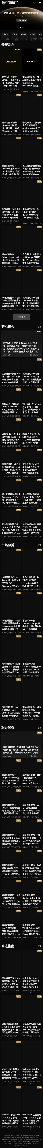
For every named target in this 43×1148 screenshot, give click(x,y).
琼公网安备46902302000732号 (32, 1139)
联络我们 (25, 1145)
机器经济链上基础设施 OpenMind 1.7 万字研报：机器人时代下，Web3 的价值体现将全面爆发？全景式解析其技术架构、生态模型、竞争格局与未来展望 (11, 468)
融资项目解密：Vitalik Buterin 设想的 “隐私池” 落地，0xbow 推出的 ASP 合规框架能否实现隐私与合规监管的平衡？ (31, 929)
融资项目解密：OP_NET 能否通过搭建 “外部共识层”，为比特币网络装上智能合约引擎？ (11, 809)
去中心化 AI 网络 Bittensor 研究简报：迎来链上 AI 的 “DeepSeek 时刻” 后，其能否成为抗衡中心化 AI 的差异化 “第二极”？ (11, 127)
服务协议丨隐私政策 (32, 1143)
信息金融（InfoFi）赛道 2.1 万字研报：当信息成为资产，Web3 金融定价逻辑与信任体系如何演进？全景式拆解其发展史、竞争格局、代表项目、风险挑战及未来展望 (31, 468)
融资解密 (7, 728)
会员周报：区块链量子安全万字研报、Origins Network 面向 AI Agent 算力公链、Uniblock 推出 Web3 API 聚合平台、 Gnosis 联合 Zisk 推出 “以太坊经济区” (31, 127)
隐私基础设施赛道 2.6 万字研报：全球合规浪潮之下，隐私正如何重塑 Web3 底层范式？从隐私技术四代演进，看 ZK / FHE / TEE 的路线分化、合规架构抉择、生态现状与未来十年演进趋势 (31, 498)
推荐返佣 (16, 1143)
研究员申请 (8, 1141)
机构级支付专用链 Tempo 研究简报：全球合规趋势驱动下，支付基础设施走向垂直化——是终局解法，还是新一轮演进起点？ (31, 302)
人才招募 (22, 1143)
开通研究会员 (21, 20)
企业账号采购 (26, 1141)
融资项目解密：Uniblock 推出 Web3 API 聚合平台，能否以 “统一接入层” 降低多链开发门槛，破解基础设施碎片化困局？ (11, 170)
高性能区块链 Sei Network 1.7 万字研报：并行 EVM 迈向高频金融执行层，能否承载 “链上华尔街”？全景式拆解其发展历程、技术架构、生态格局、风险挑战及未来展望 (11, 528)
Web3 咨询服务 (8, 1143)
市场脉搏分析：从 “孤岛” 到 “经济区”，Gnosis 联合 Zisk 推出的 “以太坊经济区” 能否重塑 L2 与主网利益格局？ (31, 213)
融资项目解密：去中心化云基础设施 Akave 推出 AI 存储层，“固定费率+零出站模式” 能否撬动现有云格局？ (31, 809)
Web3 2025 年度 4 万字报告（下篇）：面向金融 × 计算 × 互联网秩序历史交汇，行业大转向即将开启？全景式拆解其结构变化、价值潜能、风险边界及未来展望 (11, 1073)
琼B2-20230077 (6, 1139)
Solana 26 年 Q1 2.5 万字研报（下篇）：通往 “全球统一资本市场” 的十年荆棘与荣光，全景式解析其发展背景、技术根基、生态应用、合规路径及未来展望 (31, 408)
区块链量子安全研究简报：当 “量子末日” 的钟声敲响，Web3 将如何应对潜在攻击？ (31, 170)
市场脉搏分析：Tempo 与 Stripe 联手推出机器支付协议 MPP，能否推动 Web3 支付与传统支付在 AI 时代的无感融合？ (31, 625)
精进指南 (7, 946)
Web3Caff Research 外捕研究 (25, 1135)
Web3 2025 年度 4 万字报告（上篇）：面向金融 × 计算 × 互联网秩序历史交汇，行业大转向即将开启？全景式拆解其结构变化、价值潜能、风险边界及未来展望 (31, 1073)
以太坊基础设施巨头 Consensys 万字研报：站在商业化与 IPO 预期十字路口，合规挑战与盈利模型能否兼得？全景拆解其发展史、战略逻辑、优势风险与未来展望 (11, 498)
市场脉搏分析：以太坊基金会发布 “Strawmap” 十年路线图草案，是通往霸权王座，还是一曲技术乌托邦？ (31, 711)
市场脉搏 (7, 545)
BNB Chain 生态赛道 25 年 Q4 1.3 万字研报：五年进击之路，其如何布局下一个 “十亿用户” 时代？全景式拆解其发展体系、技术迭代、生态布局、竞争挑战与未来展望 (31, 1119)
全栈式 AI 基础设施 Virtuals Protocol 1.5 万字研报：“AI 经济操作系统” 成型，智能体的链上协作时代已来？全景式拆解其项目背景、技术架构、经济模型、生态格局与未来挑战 (11, 408)
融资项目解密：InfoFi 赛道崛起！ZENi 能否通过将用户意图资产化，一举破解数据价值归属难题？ (11, 929)
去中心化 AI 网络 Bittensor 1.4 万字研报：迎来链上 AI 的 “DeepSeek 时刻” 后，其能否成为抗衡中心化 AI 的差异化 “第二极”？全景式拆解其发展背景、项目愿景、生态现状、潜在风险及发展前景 (11, 81)
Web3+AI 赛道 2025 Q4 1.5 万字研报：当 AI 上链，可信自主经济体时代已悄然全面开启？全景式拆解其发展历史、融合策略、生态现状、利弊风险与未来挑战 (11, 1119)
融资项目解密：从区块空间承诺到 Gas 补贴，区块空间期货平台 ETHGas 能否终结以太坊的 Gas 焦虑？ (31, 869)
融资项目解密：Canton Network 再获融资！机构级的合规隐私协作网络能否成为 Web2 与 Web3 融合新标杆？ (31, 899)
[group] (5, 36)
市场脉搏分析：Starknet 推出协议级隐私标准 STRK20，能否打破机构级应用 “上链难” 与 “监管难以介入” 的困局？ (31, 668)
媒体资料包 (18, 1145)
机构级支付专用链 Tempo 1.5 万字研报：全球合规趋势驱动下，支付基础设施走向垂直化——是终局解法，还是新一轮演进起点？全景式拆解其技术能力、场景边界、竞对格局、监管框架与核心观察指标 (31, 378)
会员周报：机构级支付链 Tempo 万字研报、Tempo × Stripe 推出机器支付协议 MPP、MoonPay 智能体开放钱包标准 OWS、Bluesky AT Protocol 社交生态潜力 (31, 259)
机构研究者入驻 (17, 1141)
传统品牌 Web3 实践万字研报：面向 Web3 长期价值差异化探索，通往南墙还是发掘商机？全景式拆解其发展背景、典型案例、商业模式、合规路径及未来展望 (31, 528)
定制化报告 (35, 1141)
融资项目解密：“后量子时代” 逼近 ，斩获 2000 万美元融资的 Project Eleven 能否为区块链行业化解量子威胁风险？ (31, 839)
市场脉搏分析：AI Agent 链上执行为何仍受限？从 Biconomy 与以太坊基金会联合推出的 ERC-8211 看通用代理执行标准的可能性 (31, 81)
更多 (40, 327)
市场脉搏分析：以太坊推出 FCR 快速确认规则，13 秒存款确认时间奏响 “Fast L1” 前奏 (11, 668)
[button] (20, 27)
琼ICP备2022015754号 (17, 1139)
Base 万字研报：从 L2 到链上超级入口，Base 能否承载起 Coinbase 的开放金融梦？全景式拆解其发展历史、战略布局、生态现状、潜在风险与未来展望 (31, 438)
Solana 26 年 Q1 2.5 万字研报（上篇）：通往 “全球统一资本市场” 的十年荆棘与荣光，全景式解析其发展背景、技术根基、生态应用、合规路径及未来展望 (11, 438)
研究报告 (7, 327)
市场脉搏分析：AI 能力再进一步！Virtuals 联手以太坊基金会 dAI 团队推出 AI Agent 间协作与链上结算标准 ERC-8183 (11, 711)
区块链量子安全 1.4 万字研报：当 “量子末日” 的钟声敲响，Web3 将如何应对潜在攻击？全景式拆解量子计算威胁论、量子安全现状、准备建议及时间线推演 (11, 213)
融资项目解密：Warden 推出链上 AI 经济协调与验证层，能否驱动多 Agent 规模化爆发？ (11, 839)
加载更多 (21, 317)
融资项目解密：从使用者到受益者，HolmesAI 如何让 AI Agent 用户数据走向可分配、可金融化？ (11, 899)
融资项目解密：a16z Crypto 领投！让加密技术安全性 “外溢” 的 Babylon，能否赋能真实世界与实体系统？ (11, 869)
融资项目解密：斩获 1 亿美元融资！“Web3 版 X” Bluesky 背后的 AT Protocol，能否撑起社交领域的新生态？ (31, 779)
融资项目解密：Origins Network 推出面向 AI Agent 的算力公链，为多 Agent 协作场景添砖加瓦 (11, 259)
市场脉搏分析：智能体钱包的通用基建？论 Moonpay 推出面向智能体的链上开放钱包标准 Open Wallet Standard (11, 302)
